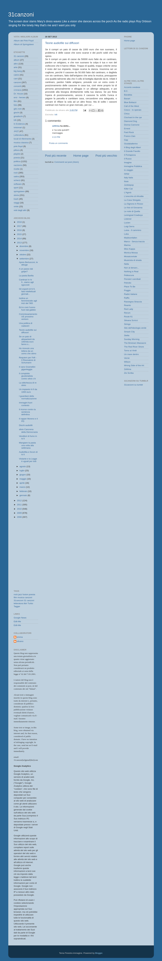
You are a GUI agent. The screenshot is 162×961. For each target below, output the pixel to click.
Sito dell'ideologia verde (135, 328)
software (18, 184)
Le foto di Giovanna (133, 207)
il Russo (128, 159)
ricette (17, 169)
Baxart (127, 98)
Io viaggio (128, 170)
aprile (22, 483)
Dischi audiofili (25, 425)
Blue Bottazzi (130, 102)
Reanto (127, 305)
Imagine (128, 162)
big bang (18, 71)
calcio (16, 75)
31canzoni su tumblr (133, 385)
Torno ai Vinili (130, 350)
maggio (23, 479)
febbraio (24, 491)
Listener (128, 219)
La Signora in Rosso (133, 204)
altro (16, 64)
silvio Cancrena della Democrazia (28, 430)
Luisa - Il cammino (132, 230)
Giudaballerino (131, 143)
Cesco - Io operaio (132, 110)
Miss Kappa (129, 249)
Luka (126, 234)
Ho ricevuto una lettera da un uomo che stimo (27, 351)
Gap (126, 140)
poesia (17, 157)
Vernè (127, 358)
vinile (16, 206)
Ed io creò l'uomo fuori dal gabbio (27, 308)
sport (16, 187)
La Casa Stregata (132, 200)
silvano (20, 641)
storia (16, 195)
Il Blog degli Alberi (132, 147)
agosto (23, 466)
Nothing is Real (131, 271)
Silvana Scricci (131, 320)
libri (25, 603)
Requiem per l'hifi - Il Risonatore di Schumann (27, 360)
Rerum (127, 313)
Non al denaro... (131, 268)
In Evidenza (19, 124)
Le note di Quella (132, 211)
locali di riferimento (22, 139)
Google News (20, 618)
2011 (19, 504)
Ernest (127, 128)
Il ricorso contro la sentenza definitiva (27, 412)
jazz (20, 594)
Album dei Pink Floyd (24, 40)
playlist (17, 154)
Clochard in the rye (133, 117)
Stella (126, 335)
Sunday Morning (131, 339)
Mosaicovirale (130, 256)
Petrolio (127, 283)
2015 (19, 234)
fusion (25, 594)
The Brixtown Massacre (135, 343)
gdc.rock (18, 109)
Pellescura (129, 275)
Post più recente (56, 155)
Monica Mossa (131, 252)
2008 (19, 517)
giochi (16, 112)
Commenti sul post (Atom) (66, 162)
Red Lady (128, 309)
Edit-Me (17, 621)
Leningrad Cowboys (133, 215)
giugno (23, 474)
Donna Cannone (131, 125)
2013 (19, 242)
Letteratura (19, 135)
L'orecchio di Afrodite (134, 196)
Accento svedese (132, 87)
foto (15, 105)
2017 (19, 226)
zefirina (56, 126)
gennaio (24, 495)
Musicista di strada (133, 260)
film (15, 101)
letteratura (18, 603)
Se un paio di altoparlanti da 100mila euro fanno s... (27, 340)
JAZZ (16, 131)
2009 (19, 513)
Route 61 (128, 316)
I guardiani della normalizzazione (28, 397)
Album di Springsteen (24, 44)
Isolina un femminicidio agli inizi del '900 (28, 300)
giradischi (18, 116)
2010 (19, 509)
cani (16, 78)
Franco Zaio (129, 136)
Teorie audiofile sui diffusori (62, 43)
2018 (19, 222)
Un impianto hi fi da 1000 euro (28, 390)
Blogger (98, 953)
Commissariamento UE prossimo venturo (28, 316)
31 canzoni (19, 56)
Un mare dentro (131, 354)
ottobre (23, 254)
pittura (17, 150)
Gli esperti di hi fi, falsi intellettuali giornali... (27, 291)
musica (21, 597)
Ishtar (126, 174)
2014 (19, 238)
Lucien (127, 222)
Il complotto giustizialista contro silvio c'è (27, 376)
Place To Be (129, 286)
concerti (17, 86)
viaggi (16, 203)
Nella (126, 264)
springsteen (19, 191)
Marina (127, 245)
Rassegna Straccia (133, 301)
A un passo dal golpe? (26, 270)
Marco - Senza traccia (134, 241)
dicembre (24, 246)
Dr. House (18, 94)
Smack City (129, 331)
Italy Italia (128, 177)
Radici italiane (130, 294)
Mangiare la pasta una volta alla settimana (27, 445)
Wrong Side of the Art (134, 365)
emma (20, 637)
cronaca (17, 90)
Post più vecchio (106, 155)
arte (15, 67)
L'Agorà (127, 192)
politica (17, 161)
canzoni (17, 82)
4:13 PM (56, 137)
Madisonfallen (130, 238)
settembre (25, 258)
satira (16, 176)
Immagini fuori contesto (25, 403)
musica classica (21, 142)
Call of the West (131, 106)
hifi (56, 114)
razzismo (18, 165)
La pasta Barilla (26, 275)
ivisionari (18, 127)
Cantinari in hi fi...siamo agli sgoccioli (26, 282)
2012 (19, 500)
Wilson (127, 362)
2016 (19, 230)
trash (16, 199)
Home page (81, 155)
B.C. (126, 91)
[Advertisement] (28, 535)
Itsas (126, 181)
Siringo (127, 324)
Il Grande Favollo (132, 151)
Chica (127, 113)
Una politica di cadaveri (25, 324)
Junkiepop (129, 185)
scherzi (17, 180)
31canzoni (21, 14)
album (17, 60)
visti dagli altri (20, 210)
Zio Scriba (129, 373)
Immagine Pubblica (133, 166)
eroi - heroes (20, 97)
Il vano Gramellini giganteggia (27, 368)
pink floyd (18, 146)
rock (16, 173)
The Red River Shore (134, 347)
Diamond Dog (130, 121)
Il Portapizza (130, 155)
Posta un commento (58, 143)
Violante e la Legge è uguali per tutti (28, 460)
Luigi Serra (129, 226)
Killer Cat (128, 189)
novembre (25, 250)
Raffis (126, 298)
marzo (23, 487)
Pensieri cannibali (132, 279)
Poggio (127, 290)
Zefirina (127, 369)
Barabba (128, 95)
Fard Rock (129, 132)
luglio (22, 470)
